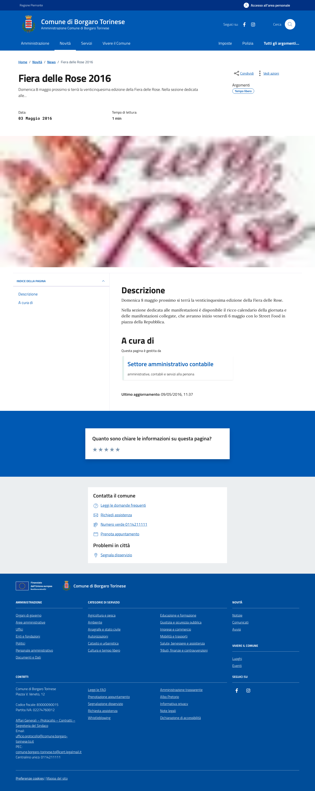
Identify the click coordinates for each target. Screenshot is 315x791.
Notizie (237, 615)
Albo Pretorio (169, 696)
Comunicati (240, 622)
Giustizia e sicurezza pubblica (180, 622)
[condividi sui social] (243, 73)
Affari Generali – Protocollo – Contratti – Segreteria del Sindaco (45, 723)
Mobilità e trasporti (173, 636)
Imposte (225, 43)
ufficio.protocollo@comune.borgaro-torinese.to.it (42, 738)
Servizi (86, 43)
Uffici (19, 629)
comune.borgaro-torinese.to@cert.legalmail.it (49, 751)
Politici (20, 643)
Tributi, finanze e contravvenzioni (184, 650)
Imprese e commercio (175, 629)
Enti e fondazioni (28, 636)
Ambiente (95, 622)
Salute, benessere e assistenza (182, 643)
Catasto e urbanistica (103, 643)
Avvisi (236, 629)
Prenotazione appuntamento (109, 696)
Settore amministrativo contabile (171, 364)
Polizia (247, 43)
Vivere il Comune (116, 43)
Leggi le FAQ (97, 689)
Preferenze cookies (30, 778)
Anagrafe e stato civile (104, 629)
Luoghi (237, 658)
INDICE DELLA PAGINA (61, 281)
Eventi (237, 665)
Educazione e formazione (178, 615)
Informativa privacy (174, 703)
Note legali (168, 710)
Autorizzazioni (98, 636)
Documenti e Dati (28, 657)
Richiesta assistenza (102, 710)
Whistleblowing (99, 717)
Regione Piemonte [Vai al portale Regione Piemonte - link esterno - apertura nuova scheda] (31, 5)
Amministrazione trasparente (181, 689)
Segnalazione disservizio (105, 703)
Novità (65, 43)
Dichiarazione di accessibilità (180, 717)
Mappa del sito (57, 778)
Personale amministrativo (34, 650)
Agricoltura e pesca (102, 615)
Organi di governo (28, 615)
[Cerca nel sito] (290, 24)
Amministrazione (35, 43)
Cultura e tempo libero (104, 650)
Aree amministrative (30, 622)
